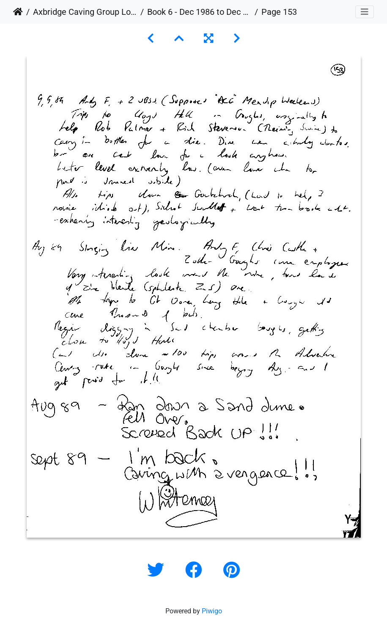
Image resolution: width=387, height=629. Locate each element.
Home (18, 11)
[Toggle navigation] (364, 11)
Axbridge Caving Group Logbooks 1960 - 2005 (85, 12)
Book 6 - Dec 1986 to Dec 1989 (199, 12)
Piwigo (212, 611)
